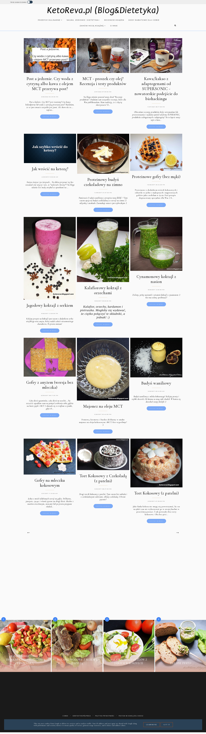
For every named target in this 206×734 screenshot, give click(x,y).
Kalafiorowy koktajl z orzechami (103, 290)
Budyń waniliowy (156, 383)
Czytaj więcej (50, 117)
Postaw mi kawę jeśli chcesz (131, 717)
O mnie (114, 26)
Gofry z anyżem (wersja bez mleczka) (49, 385)
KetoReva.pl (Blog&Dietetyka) (103, 10)
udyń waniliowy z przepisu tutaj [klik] (105, 198)
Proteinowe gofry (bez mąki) (156, 176)
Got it (166, 725)
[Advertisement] (102, 564)
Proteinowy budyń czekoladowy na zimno (103, 182)
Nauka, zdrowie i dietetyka (83, 20)
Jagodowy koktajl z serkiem (49, 305)
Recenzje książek (114, 20)
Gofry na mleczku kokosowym (49, 483)
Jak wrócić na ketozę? (50, 168)
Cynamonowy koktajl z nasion (156, 279)
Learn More (151, 725)
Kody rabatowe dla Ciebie (144, 20)
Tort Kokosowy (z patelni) (156, 493)
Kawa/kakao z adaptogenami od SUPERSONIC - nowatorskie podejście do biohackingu (156, 89)
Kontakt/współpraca (82, 717)
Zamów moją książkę (93, 26)
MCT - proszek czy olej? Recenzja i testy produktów (102, 81)
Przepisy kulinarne (50, 20)
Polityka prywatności (104, 717)
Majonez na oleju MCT (103, 406)
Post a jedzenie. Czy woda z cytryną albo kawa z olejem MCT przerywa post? (49, 84)
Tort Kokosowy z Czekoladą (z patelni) (103, 479)
